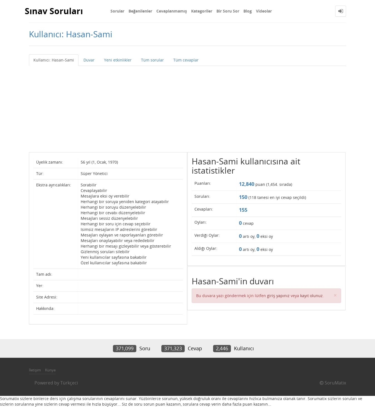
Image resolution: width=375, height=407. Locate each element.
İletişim (35, 370)
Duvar (89, 60)
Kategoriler (201, 11)
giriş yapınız (278, 295)
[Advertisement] (187, 108)
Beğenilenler (140, 11)
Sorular (117, 11)
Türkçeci (69, 383)
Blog (247, 11)
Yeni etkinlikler (118, 60)
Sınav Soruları (54, 11)
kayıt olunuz (311, 295)
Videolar (264, 11)
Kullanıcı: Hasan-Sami (53, 60)
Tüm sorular (152, 60)
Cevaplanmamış (171, 11)
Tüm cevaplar (186, 60)
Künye (50, 370)
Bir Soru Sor (227, 11)
